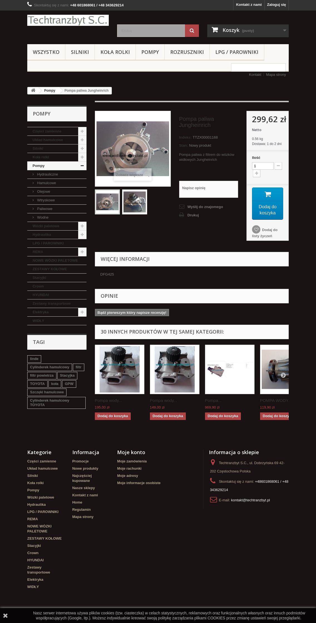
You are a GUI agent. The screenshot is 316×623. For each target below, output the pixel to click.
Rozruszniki (187, 52)
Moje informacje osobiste (139, 484)
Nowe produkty (85, 469)
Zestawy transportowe (52, 303)
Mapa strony (276, 74)
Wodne (42, 217)
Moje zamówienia (132, 462)
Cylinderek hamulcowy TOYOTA (49, 402)
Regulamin (81, 511)
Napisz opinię (194, 188)
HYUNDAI (41, 295)
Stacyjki (39, 278)
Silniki (80, 52)
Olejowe (43, 191)
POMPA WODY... (276, 401)
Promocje (80, 462)
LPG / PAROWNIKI (236, 52)
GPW (69, 384)
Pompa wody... (108, 401)
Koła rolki (115, 52)
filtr (79, 367)
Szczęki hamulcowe (47, 392)
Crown (38, 286)
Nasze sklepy (83, 489)
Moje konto (131, 453)
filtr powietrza (42, 375)
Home (77, 503)
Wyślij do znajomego (205, 207)
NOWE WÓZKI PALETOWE (55, 260)
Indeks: (185, 137)
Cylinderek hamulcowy (49, 367)
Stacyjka (67, 375)
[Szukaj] (192, 30)
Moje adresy (127, 477)
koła (54, 384)
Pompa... (213, 401)
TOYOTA (37, 384)
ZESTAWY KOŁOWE (50, 269)
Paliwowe (44, 209)
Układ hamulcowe (48, 140)
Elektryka (41, 312)
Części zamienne (47, 131)
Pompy (150, 52)
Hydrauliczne (47, 174)
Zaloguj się (276, 4)
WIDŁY (38, 321)
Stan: (183, 145)
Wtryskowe (45, 200)
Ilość (256, 158)
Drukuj (193, 215)
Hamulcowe (46, 183)
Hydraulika (42, 234)
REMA (38, 252)
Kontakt (255, 74)
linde (34, 359)
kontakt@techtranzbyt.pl (250, 501)
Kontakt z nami (249, 4)
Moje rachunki (129, 469)
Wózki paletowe (46, 226)
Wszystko (46, 52)
